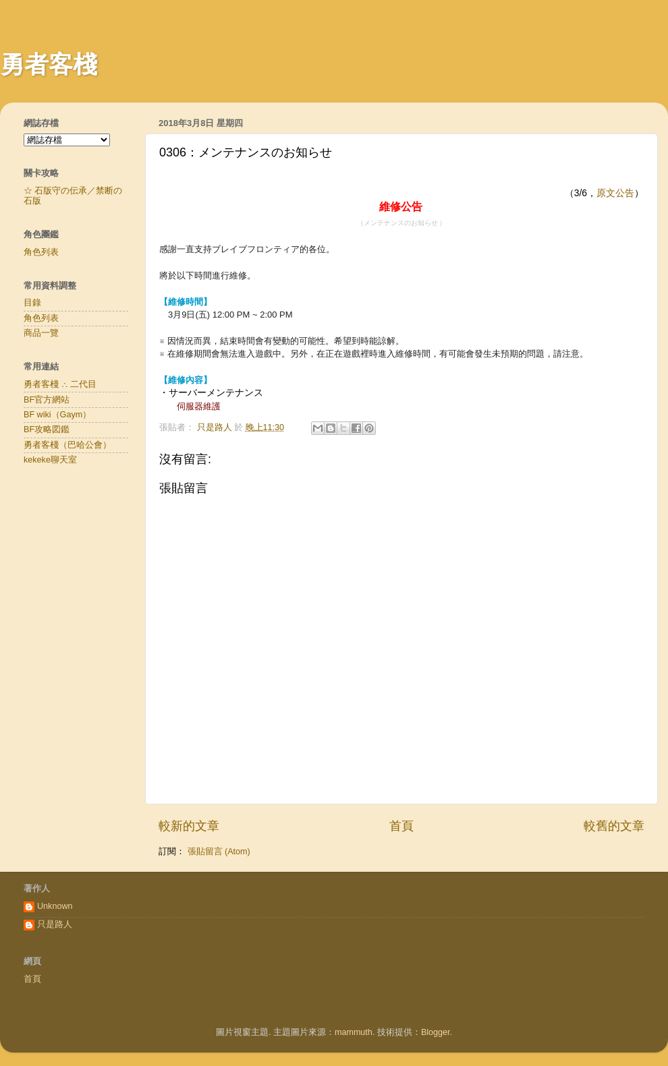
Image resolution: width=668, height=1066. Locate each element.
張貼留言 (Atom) (219, 851)
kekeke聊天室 (50, 460)
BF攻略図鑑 (46, 429)
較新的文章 (189, 826)
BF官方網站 (46, 400)
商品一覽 (41, 333)
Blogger (435, 1032)
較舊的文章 (614, 826)
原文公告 (615, 192)
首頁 (401, 826)
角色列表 (41, 252)
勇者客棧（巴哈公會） (67, 445)
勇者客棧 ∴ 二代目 (60, 384)
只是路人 (54, 924)
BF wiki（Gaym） (57, 414)
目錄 (32, 302)
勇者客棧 (48, 64)
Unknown (55, 906)
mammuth (353, 1032)
